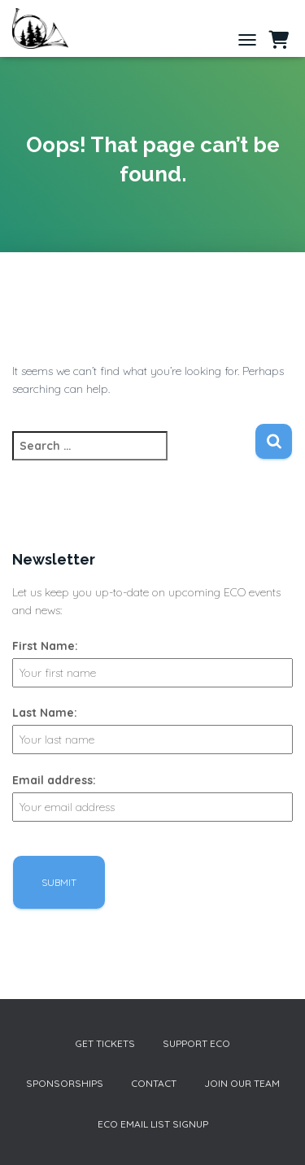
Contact (153, 1083)
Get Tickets (105, 1043)
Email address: (54, 780)
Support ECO (196, 1043)
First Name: (45, 646)
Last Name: (44, 712)
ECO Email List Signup (153, 1124)
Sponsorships (64, 1083)
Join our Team (242, 1083)
